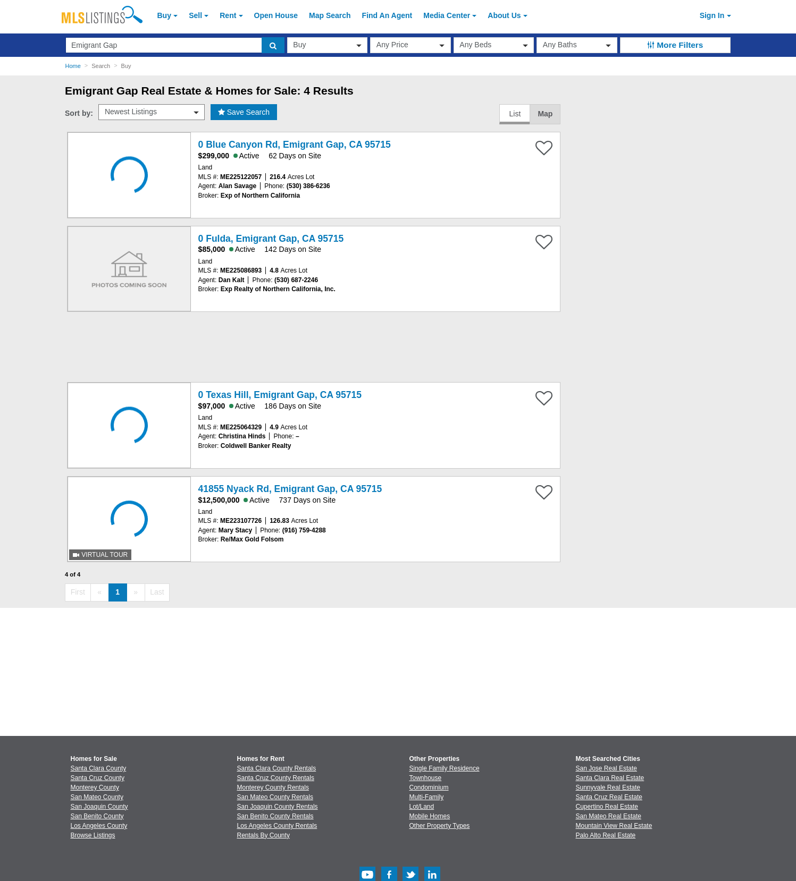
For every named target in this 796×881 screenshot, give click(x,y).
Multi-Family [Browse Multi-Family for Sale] (426, 797)
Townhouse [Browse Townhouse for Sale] (425, 778)
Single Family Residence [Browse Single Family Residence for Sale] (444, 768)
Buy (164, 15)
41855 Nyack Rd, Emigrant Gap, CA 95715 (290, 489)
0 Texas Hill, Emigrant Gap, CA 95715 (280, 394)
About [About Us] (504, 15)
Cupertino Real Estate (607, 806)
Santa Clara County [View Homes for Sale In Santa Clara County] (99, 768)
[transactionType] (327, 45)
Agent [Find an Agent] (387, 15)
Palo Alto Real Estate (606, 835)
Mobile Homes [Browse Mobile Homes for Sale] (429, 816)
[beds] (494, 45)
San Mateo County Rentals (275, 797)
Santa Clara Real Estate (610, 778)
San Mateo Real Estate (608, 816)
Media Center (446, 15)
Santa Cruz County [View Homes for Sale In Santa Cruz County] (97, 778)
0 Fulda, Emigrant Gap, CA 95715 (271, 238)
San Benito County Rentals (275, 816)
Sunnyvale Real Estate (608, 787)
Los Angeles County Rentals (277, 825)
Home (73, 66)
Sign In (712, 15)
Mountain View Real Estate (614, 825)
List (515, 113)
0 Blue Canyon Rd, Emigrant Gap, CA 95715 (294, 144)
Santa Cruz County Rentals (275, 778)
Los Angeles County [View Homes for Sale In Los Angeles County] (99, 825)
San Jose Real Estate (606, 768)
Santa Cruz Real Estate (609, 797)
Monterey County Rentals (273, 787)
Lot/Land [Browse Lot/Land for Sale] (421, 806)
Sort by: (79, 113)
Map (545, 113)
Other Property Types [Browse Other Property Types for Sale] (439, 825)
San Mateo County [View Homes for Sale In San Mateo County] (97, 797)
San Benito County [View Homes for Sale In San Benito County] (97, 816)
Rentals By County (263, 835)
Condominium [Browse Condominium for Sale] (429, 787)
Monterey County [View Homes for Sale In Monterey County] (95, 787)
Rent (228, 15)
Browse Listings (93, 835)
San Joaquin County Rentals (277, 806)
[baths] (577, 45)
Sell (195, 15)
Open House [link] (276, 15)
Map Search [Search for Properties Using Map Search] (330, 15)
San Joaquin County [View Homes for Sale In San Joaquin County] (99, 806)
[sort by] (151, 112)
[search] (273, 45)
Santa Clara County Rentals (276, 768)
